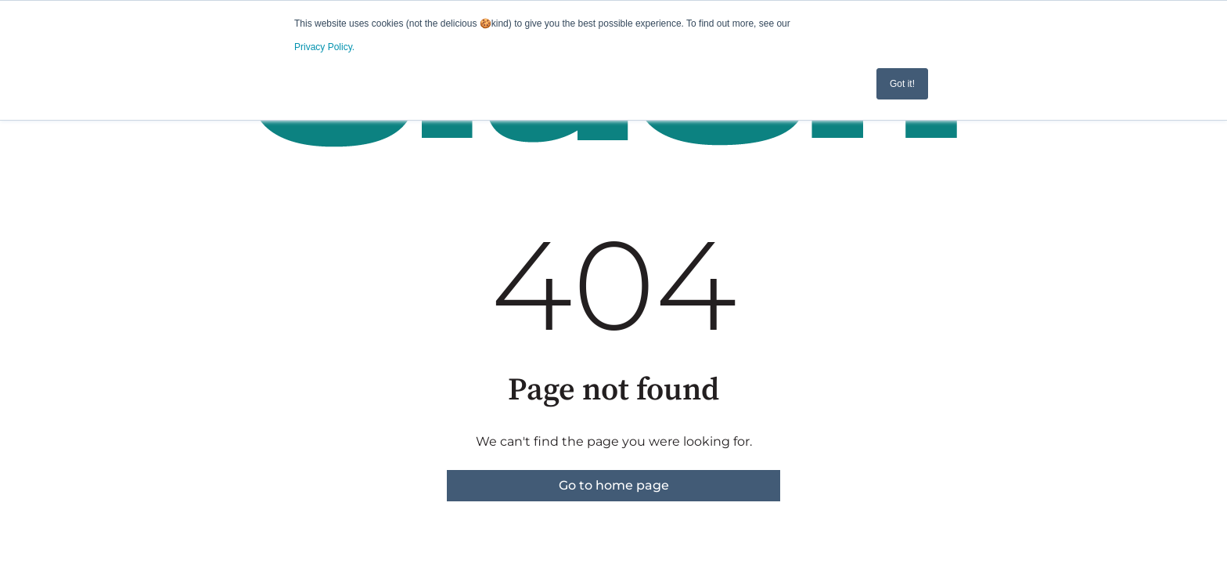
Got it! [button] (902, 83)
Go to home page (614, 485)
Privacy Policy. (324, 47)
